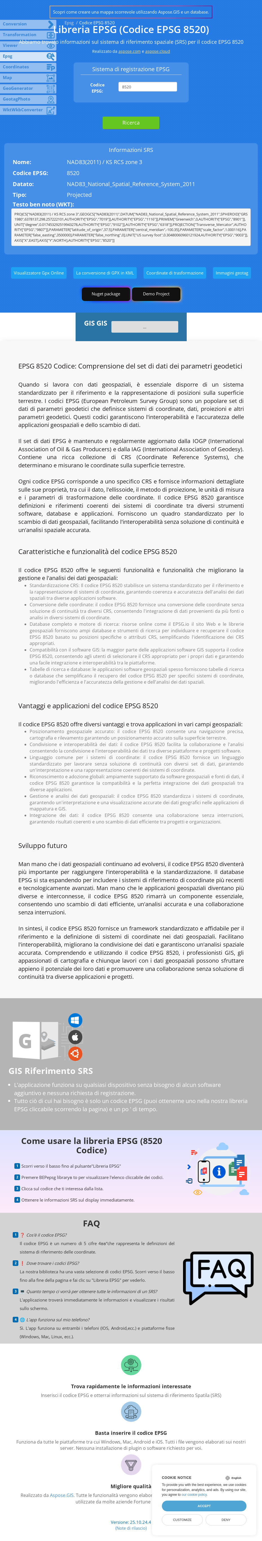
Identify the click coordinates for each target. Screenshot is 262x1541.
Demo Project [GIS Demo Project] (156, 294)
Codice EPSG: (97, 87)
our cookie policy (194, 1495)
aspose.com (129, 51)
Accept (204, 1506)
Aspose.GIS (62, 1495)
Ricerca (131, 122)
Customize (182, 1520)
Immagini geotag (232, 273)
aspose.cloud (157, 51)
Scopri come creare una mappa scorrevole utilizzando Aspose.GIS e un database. (131, 12)
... (144, 327)
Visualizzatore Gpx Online (39, 273)
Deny (226, 1520)
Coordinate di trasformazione (174, 273)
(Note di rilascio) (131, 1528)
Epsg (69, 22)
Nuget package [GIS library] (106, 294)
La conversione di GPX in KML (105, 273)
